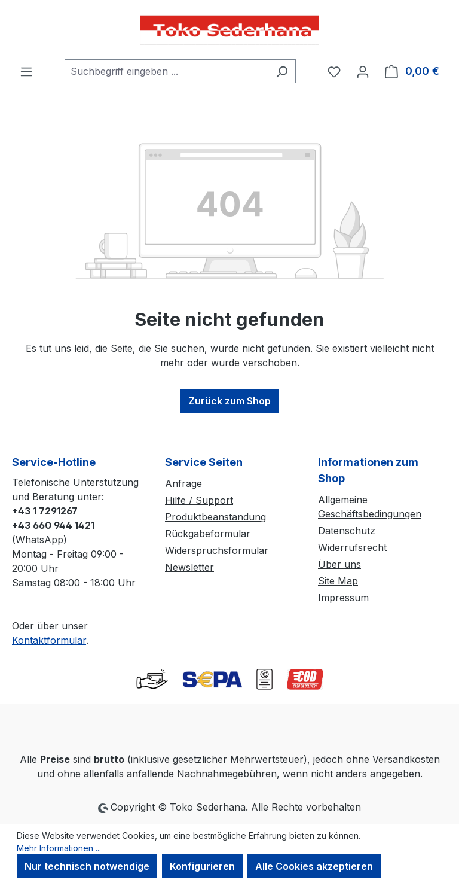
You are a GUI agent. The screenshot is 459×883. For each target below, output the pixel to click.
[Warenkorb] (412, 71)
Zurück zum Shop (229, 401)
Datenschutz (346, 531)
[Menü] (26, 71)
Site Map (338, 581)
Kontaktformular (49, 640)
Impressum (343, 598)
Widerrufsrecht (352, 547)
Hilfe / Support (199, 500)
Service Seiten (204, 462)
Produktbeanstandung (215, 517)
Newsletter (189, 567)
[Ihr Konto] (362, 71)
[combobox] (166, 71)
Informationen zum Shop (368, 470)
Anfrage (183, 483)
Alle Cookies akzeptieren (314, 866)
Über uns (339, 564)
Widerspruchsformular (216, 550)
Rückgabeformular (207, 534)
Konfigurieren (202, 866)
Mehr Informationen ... (59, 848)
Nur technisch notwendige (87, 866)
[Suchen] (282, 71)
